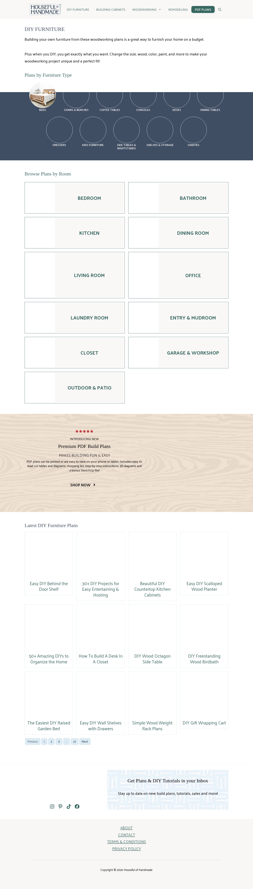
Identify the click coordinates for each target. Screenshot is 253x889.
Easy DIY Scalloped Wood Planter (204, 586)
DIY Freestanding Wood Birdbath (204, 658)
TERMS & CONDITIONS (126, 841)
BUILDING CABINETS (110, 9)
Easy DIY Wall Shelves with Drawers (100, 725)
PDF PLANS (203, 9)
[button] (220, 9)
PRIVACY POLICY (126, 848)
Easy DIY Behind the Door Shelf (49, 586)
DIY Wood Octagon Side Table (152, 658)
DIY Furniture (78, 9)
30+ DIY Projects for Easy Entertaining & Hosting (100, 589)
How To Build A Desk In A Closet (101, 658)
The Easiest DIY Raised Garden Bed (48, 725)
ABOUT (126, 827)
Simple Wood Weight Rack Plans (152, 725)
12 (74, 741)
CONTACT (126, 834)
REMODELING (178, 9)
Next (85, 741)
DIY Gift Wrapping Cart (204, 723)
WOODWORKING (148, 9)
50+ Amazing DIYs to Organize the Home (49, 658)
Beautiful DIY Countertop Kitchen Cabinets (152, 589)
